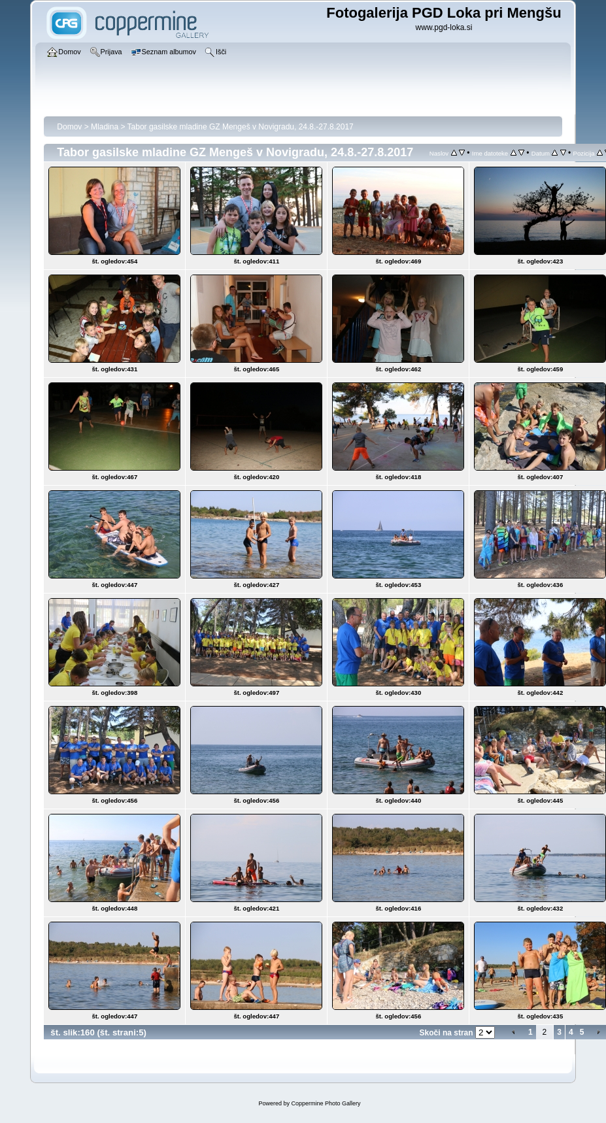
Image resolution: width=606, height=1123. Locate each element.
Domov (69, 126)
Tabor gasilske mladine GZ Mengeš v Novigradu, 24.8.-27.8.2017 (240, 126)
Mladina (104, 126)
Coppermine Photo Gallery (325, 1103)
